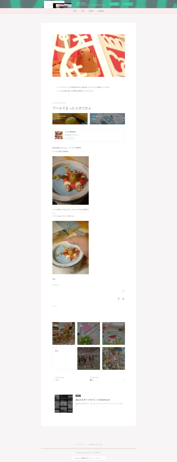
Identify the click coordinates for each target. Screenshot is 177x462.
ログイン (127, 4)
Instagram (101, 11)
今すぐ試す (113, 4)
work (82, 11)
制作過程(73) (55, 284)
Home (75, 11)
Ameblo (91, 11)
